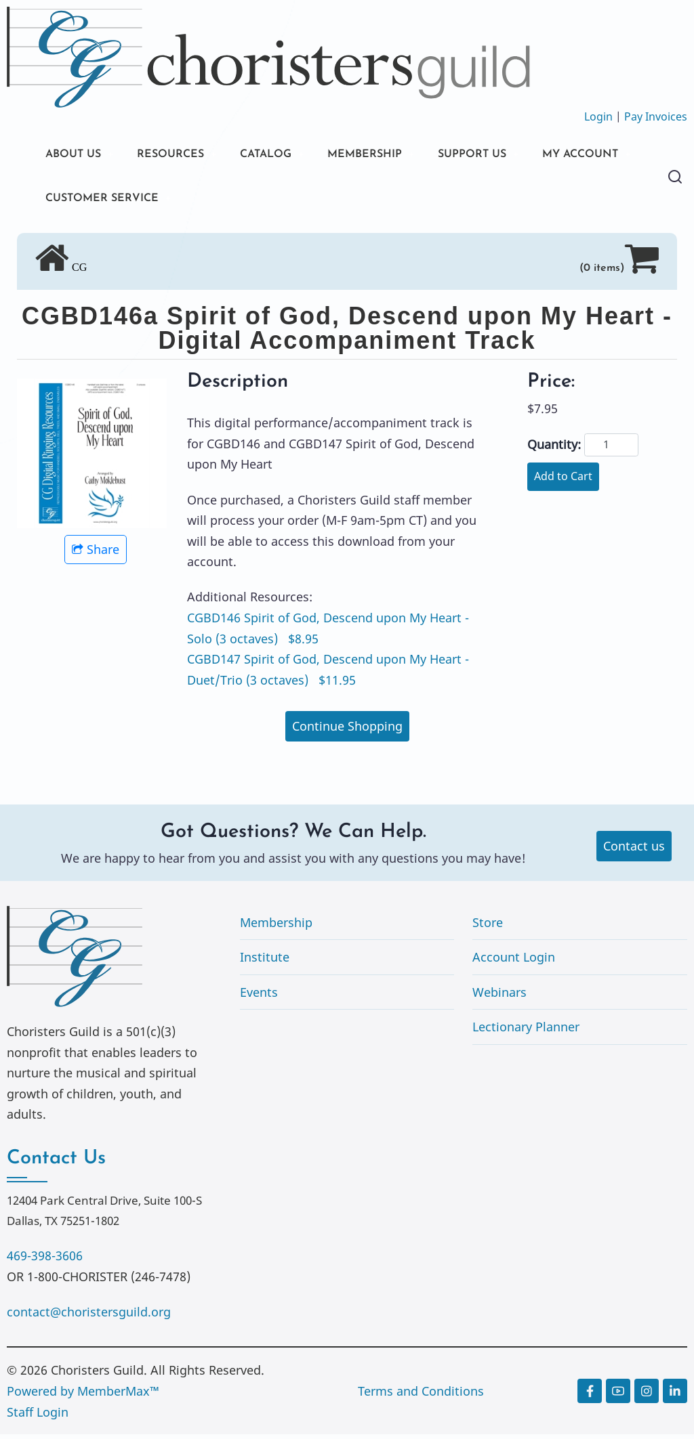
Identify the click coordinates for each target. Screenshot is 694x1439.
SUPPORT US (508, 155)
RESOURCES (181, 155)
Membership (276, 926)
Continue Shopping (347, 731)
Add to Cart (563, 480)
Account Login (513, 961)
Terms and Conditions (421, 1396)
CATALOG (284, 155)
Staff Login (37, 1416)
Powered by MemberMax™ (83, 1396)
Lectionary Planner (525, 1031)
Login (598, 116)
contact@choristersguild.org (89, 1316)
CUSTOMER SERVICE (231, 201)
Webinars (499, 997)
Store (487, 926)
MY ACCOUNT (88, 201)
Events (259, 997)
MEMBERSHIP (392, 155)
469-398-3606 (45, 1260)
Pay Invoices (655, 116)
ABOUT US (76, 155)
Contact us (634, 850)
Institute (264, 961)
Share (95, 554)
